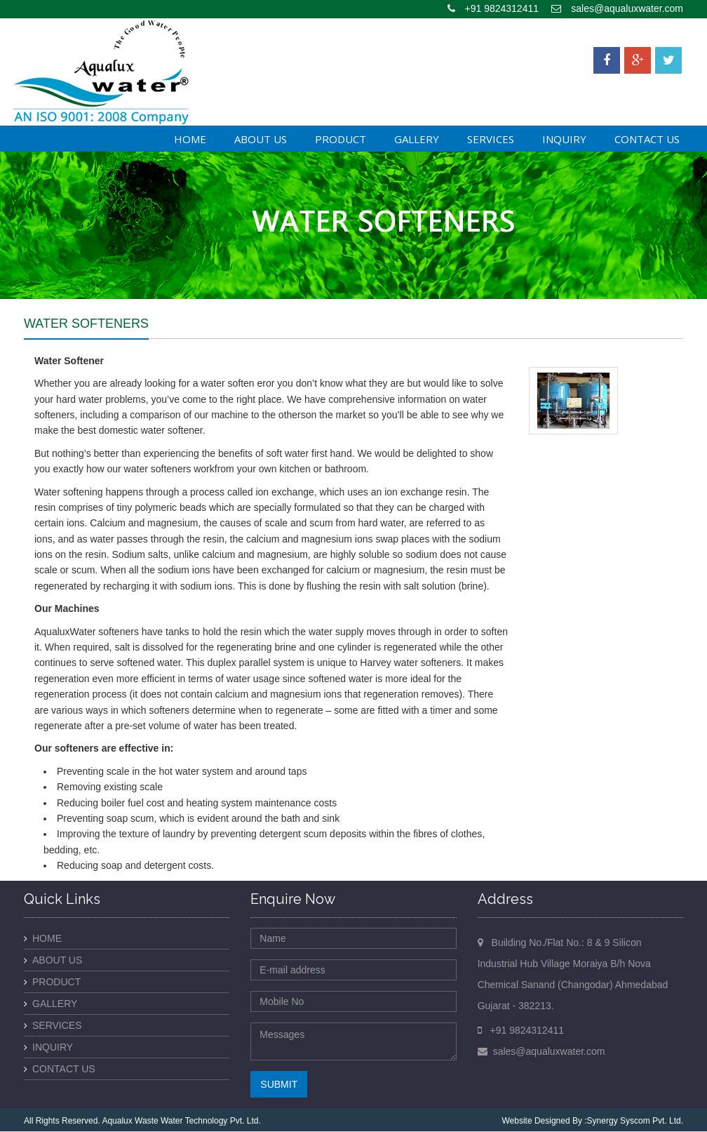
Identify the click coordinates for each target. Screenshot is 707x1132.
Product (340, 139)
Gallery (416, 139)
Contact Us (647, 139)
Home (190, 139)
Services (490, 139)
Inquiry (564, 139)
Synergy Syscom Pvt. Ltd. (635, 1121)
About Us (260, 139)
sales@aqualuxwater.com (627, 8)
